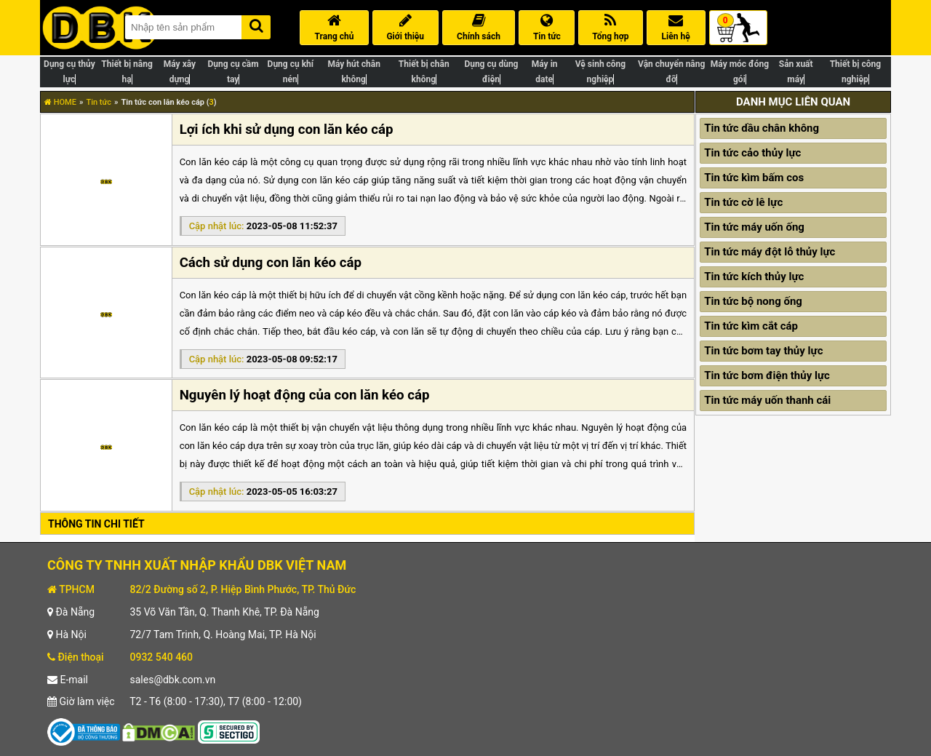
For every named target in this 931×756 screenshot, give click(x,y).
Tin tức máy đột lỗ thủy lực (769, 251)
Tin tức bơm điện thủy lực (767, 375)
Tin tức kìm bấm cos (754, 177)
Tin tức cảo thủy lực (752, 152)
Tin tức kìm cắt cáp (751, 326)
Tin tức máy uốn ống (754, 227)
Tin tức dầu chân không (761, 128)
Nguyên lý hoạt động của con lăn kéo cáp (305, 395)
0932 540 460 (161, 657)
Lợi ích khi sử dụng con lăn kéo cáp (286, 130)
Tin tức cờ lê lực (743, 202)
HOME (60, 102)
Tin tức (98, 102)
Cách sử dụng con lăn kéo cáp (270, 263)
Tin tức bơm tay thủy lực (763, 350)
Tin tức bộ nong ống (753, 301)
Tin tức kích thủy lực (754, 276)
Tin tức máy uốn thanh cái (767, 400)
